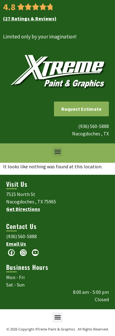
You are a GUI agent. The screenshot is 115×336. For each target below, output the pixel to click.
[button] (57, 151)
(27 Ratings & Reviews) (29, 18)
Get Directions (23, 209)
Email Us (16, 244)
